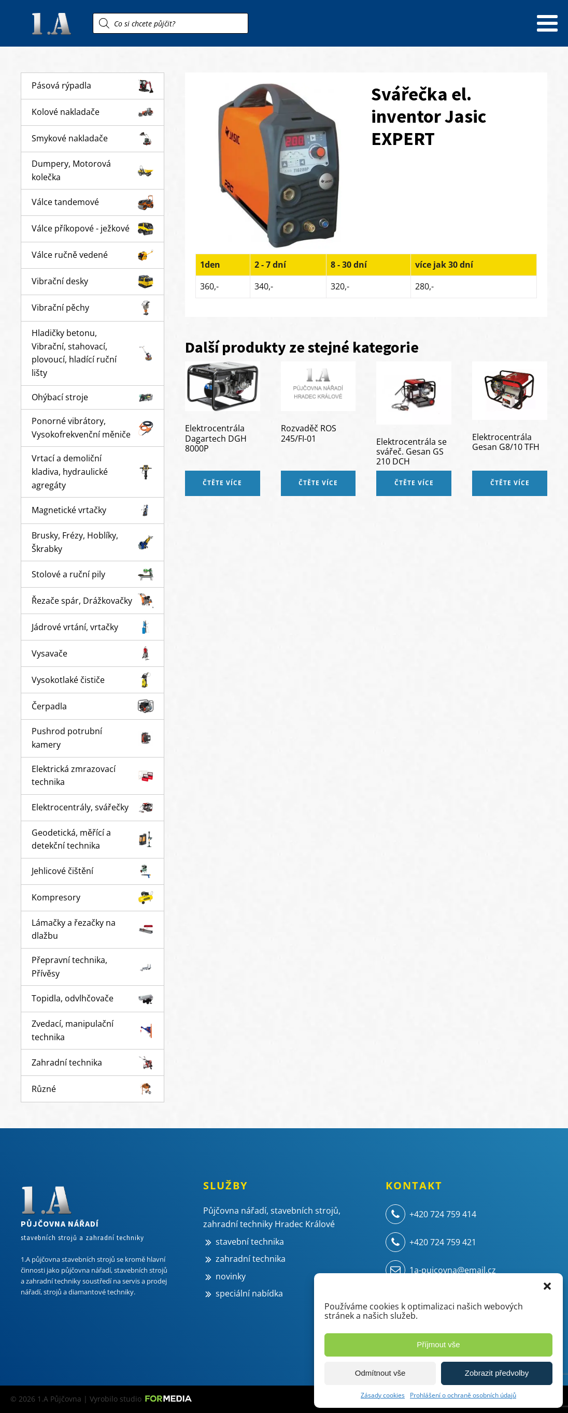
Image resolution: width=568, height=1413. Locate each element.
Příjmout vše (438, 1344)
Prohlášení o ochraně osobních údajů (463, 1395)
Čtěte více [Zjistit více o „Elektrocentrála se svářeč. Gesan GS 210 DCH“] (414, 482)
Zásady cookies (383, 1395)
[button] (547, 1286)
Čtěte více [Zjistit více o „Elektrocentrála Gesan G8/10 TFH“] (510, 482)
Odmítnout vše (380, 1372)
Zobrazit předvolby (497, 1372)
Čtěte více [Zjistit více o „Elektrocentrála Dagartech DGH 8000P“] (222, 482)
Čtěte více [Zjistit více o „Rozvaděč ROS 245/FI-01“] (318, 482)
